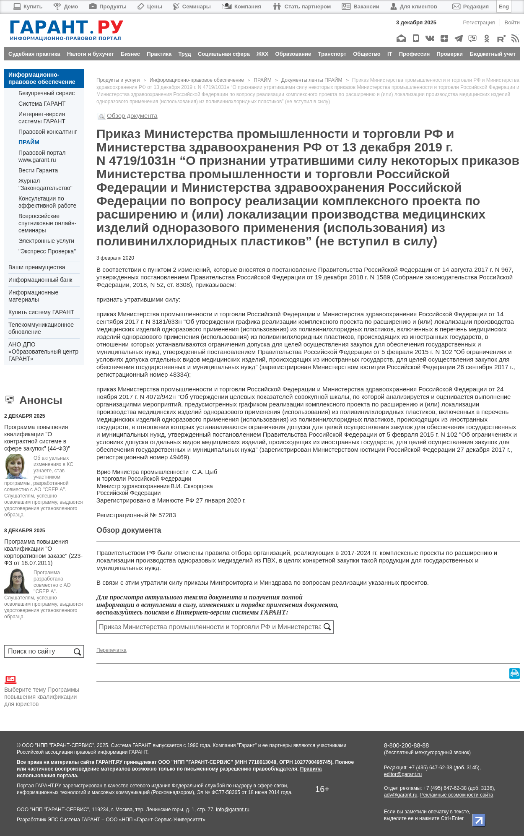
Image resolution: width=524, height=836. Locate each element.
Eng (504, 6)
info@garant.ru (232, 810)
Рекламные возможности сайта (456, 795)
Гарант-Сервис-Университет (169, 820)
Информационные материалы (33, 296)
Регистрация (479, 22)
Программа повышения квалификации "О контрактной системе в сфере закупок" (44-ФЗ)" (37, 438)
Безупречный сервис (46, 93)
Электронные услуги (46, 240)
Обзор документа (132, 115)
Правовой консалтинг (47, 131)
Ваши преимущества (36, 267)
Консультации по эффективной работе (47, 202)
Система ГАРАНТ (42, 103)
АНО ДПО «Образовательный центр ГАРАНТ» (43, 351)
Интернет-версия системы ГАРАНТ (41, 118)
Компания (241, 6)
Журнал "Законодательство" (45, 184)
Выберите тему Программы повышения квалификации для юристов (41, 690)
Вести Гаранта (38, 170)
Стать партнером (301, 6)
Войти (512, 22)
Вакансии (360, 6)
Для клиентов (413, 6)
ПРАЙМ (28, 142)
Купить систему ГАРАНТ (41, 312)
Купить (27, 6)
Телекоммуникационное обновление (41, 328)
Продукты (108, 6)
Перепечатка (111, 650)
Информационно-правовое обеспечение (41, 78)
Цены (149, 6)
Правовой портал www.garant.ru (42, 156)
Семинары (192, 6)
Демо (65, 6)
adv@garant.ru (401, 795)
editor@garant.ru (403, 774)
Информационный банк (40, 279)
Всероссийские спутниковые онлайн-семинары (47, 223)
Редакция (470, 6)
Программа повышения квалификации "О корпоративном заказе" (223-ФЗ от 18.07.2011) (43, 552)
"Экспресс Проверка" (47, 251)
